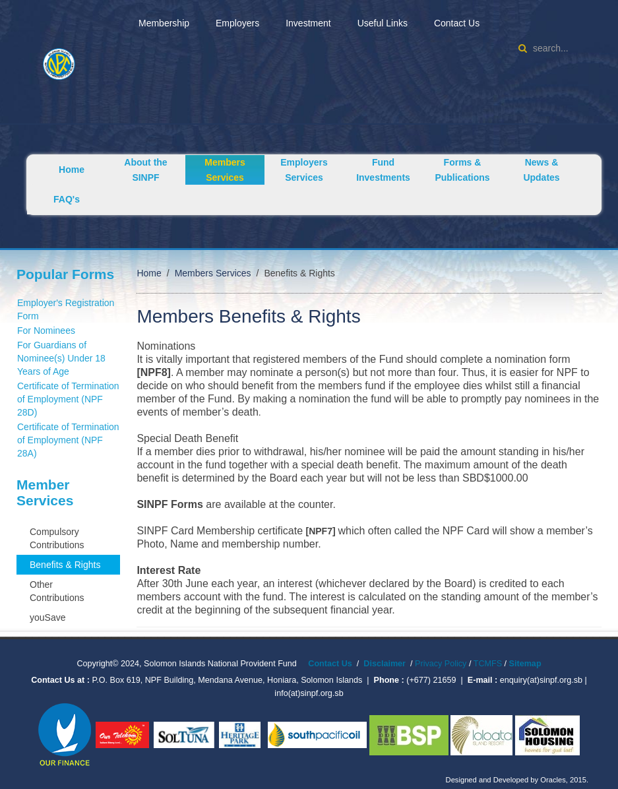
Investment (308, 23)
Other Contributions (57, 591)
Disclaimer (384, 663)
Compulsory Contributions (57, 538)
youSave (47, 617)
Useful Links (382, 23)
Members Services (224, 170)
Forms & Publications (462, 170)
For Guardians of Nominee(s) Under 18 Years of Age (61, 358)
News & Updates (541, 170)
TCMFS (489, 663)
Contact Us (456, 23)
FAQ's (66, 199)
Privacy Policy (440, 663)
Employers (237, 23)
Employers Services (304, 170)
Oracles (553, 780)
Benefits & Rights (65, 564)
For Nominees (46, 330)
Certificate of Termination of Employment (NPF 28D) (68, 399)
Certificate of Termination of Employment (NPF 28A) (68, 440)
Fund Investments (383, 170)
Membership (164, 23)
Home (71, 169)
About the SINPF (145, 170)
